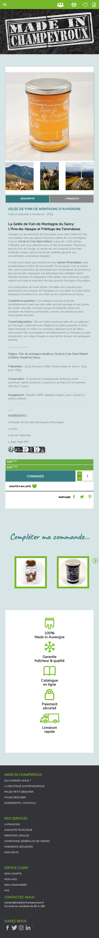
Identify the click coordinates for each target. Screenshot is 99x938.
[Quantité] (87, 476)
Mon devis (11, 852)
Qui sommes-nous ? (17, 780)
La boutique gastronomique (24, 786)
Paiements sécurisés (18, 847)
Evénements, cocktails (20, 803)
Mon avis (10, 879)
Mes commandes (15, 885)
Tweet (82, 496)
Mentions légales (16, 835)
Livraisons (12, 824)
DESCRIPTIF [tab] (27, 199)
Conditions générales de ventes (27, 841)
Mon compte (12, 874)
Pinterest (90, 496)
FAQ (6, 890)
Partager (74, 496)
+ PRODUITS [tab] (71, 199)
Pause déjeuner (15, 797)
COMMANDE (35, 476)
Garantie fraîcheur (18, 830)
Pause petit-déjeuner (18, 792)
